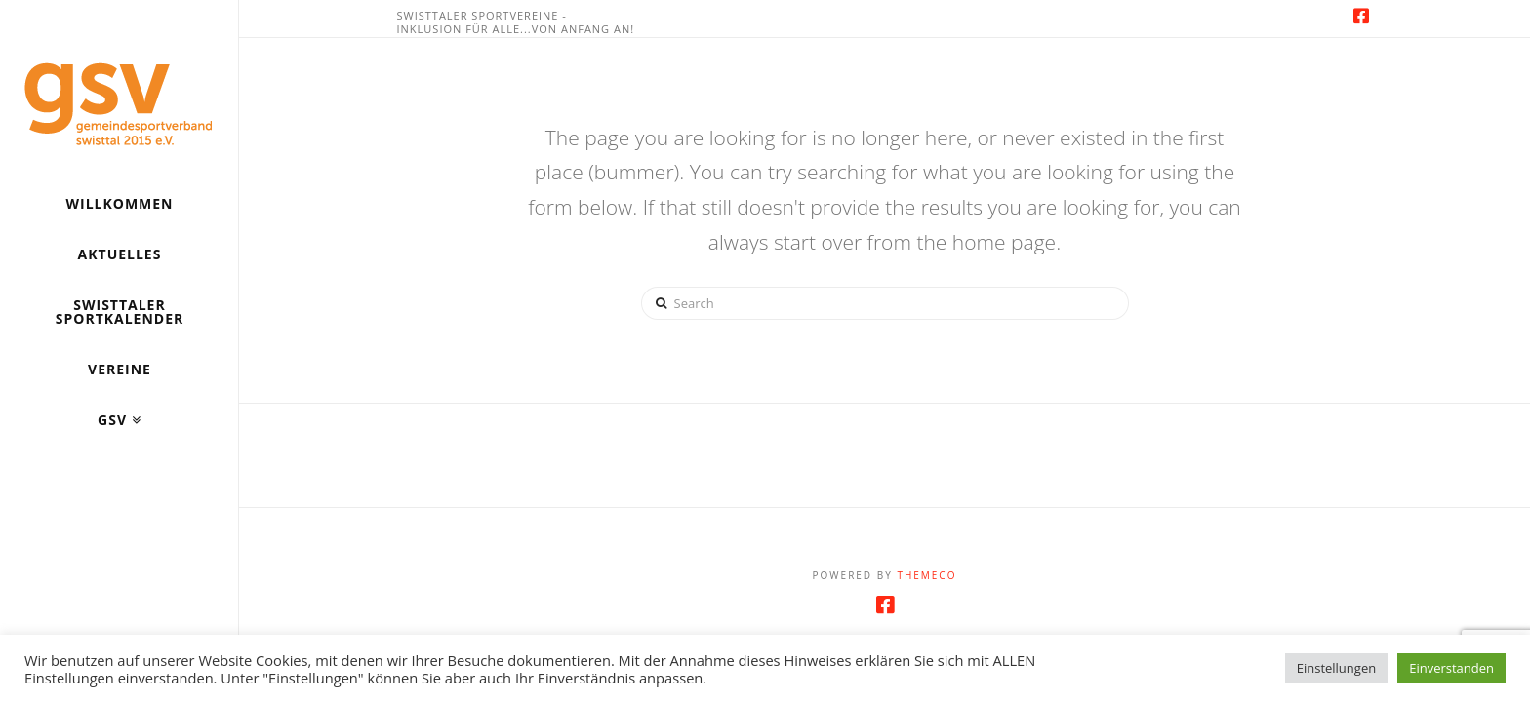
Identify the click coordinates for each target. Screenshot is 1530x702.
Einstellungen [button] (1336, 668)
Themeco (926, 575)
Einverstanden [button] (1451, 668)
